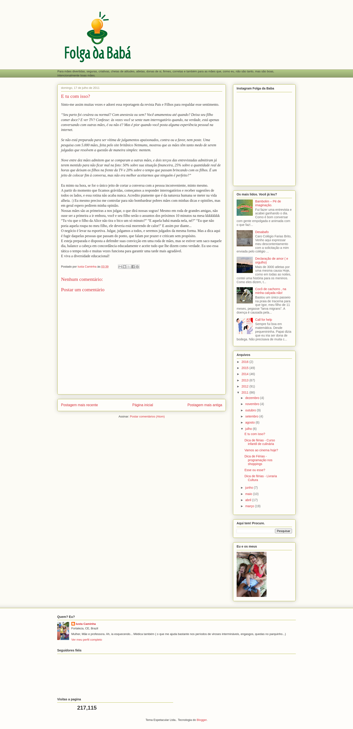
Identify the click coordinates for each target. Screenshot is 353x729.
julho (249, 429)
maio (249, 494)
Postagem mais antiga (205, 405)
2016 (245, 362)
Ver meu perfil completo (86, 639)
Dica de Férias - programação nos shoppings (258, 460)
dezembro (252, 398)
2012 (245, 386)
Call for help (263, 319)
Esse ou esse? (254, 470)
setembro (252, 416)
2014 (245, 374)
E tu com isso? (254, 434)
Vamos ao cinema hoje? (261, 450)
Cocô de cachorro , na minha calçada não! (270, 291)
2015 (245, 368)
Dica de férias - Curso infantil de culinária (259, 442)
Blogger (202, 720)
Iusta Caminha (86, 624)
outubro (251, 410)
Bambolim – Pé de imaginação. (268, 203)
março (250, 506)
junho (249, 487)
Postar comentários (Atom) (147, 416)
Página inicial (142, 405)
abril (248, 500)
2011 (245, 392)
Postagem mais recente (79, 405)
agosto (250, 422)
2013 (245, 380)
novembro (252, 404)
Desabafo (262, 232)
